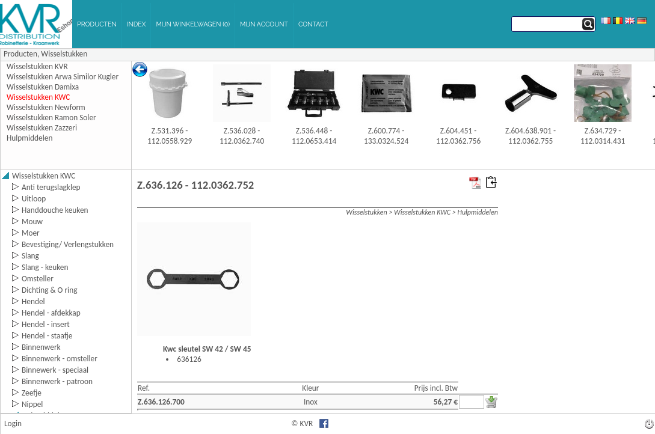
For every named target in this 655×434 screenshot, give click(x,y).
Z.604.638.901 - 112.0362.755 (530, 136)
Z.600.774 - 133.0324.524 (386, 136)
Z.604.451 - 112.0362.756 (458, 136)
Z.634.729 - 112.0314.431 (602, 136)
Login (13, 423)
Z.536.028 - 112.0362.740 (242, 136)
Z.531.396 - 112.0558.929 (169, 136)
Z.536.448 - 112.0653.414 (314, 136)
